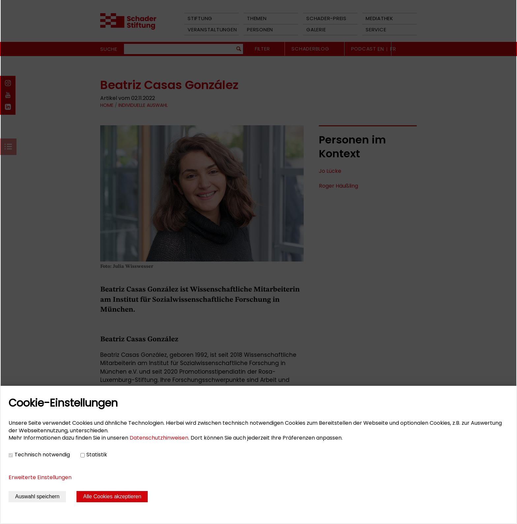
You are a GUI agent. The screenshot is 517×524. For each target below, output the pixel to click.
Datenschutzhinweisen (159, 438)
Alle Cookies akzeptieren (112, 496)
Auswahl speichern (37, 496)
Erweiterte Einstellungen (40, 477)
